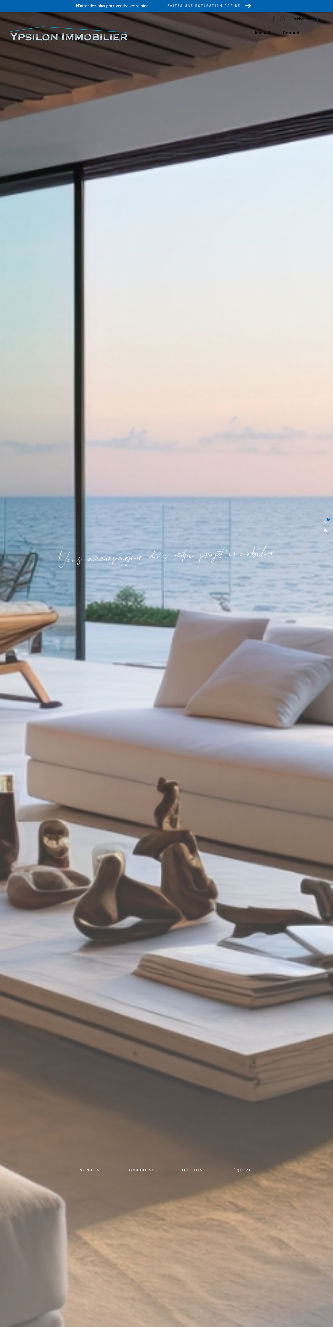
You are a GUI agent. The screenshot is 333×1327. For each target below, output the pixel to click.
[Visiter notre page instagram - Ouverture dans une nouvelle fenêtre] (292, 20)
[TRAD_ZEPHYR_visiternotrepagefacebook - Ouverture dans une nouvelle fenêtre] (283, 20)
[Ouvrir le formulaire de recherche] (315, 19)
